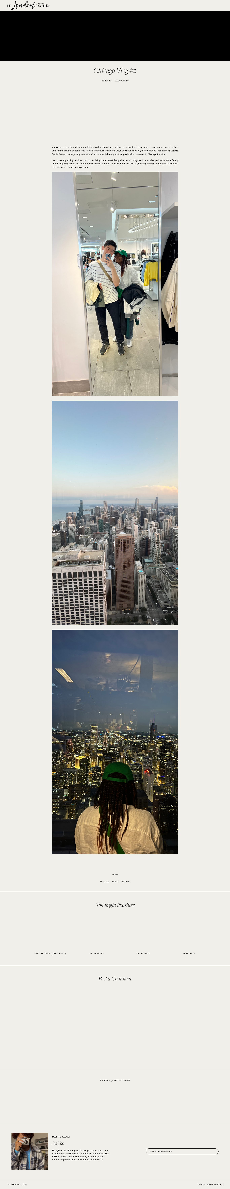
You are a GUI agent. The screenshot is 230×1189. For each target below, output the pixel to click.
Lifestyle (104, 882)
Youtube (125, 882)
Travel (115, 882)
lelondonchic (13, 1184)
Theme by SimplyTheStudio (210, 1184)
